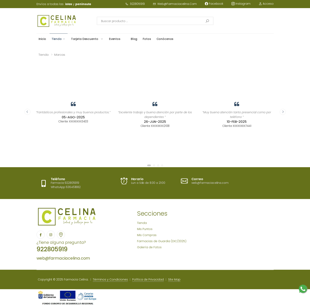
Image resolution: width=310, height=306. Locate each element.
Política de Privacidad (148, 279)
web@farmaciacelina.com (175, 4)
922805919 (135, 4)
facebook (214, 4)
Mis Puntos (144, 229)
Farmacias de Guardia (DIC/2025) (161, 241)
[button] (149, 165)
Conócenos (165, 39)
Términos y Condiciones (110, 279)
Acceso (266, 4)
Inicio (42, 39)
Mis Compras (147, 235)
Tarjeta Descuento (84, 39)
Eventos (114, 39)
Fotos (147, 39)
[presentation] (27, 112)
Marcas (59, 54)
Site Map (174, 279)
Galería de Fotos (149, 247)
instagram (241, 4)
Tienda (57, 39)
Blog (134, 39)
